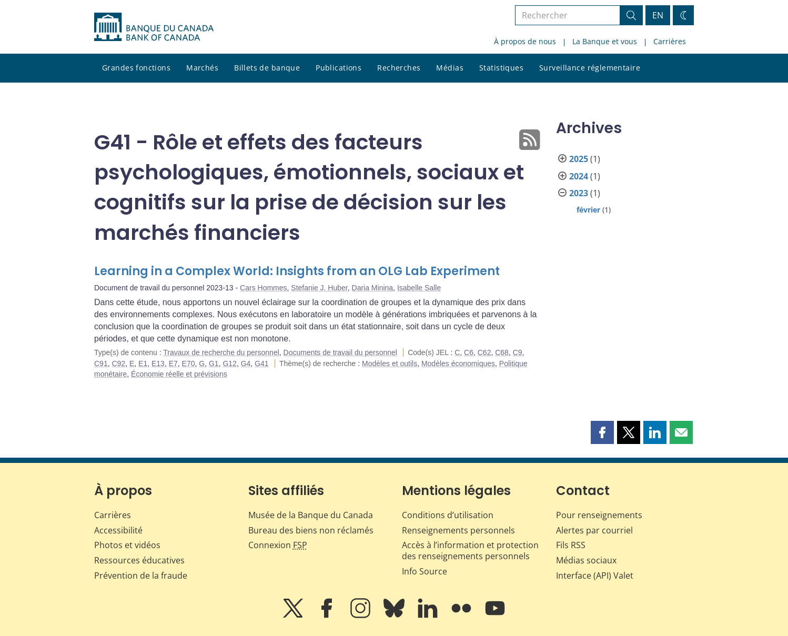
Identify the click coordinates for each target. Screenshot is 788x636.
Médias (449, 68)
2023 (578, 193)
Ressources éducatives (139, 560)
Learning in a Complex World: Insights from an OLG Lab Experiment (297, 271)
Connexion (277, 545)
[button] (602, 432)
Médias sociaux (586, 560)
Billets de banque (267, 68)
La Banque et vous (604, 41)
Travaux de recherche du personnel (221, 352)
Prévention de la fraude (140, 575)
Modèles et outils (389, 363)
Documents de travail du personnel (340, 352)
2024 (578, 176)
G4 (246, 363)
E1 (142, 363)
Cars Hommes (263, 288)
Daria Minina (372, 288)
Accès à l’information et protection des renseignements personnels (470, 550)
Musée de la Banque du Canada (310, 515)
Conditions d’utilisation (447, 515)
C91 (101, 363)
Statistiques (501, 68)
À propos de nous (525, 41)
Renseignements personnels (458, 530)
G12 (229, 363)
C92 (118, 363)
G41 (261, 363)
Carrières (669, 41)
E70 (188, 363)
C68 (502, 352)
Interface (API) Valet (594, 575)
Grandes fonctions (136, 68)
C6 (468, 352)
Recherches (398, 68)
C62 (484, 352)
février (588, 210)
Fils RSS (570, 545)
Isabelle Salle (419, 288)
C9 (517, 352)
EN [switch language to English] (657, 15)
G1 (214, 363)
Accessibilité (118, 530)
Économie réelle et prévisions (179, 374)
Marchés (202, 68)
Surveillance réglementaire (589, 68)
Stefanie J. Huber (319, 288)
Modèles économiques (458, 363)
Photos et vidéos (127, 545)
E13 (158, 363)
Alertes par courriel (594, 530)
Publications (338, 68)
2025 (578, 159)
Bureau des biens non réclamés (310, 530)
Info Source (424, 571)
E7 (173, 363)
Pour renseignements (599, 515)
